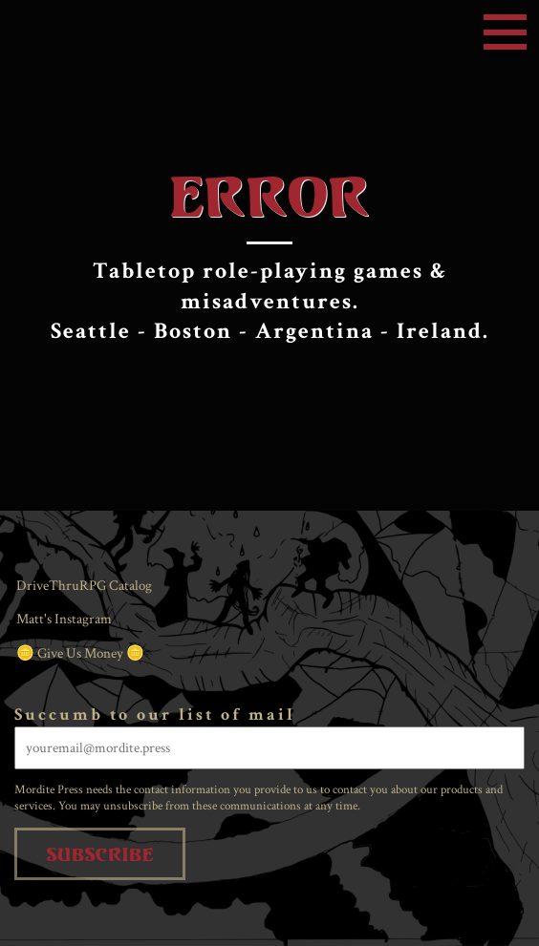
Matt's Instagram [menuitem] (64, 619)
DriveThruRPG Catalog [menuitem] (84, 586)
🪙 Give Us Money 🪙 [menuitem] (80, 653)
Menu (505, 32)
